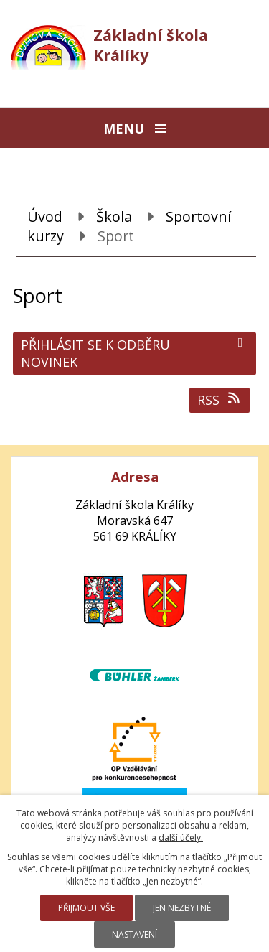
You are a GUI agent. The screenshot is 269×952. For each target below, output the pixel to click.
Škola (114, 216)
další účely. (181, 837)
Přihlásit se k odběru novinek (134, 353)
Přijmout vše (86, 908)
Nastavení (134, 934)
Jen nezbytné (182, 908)
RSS (219, 400)
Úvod (44, 216)
